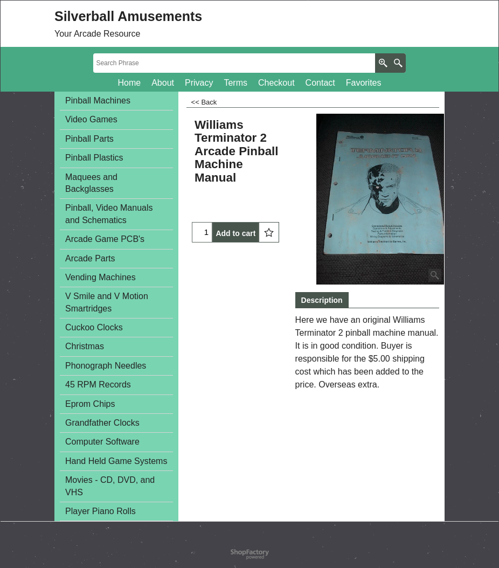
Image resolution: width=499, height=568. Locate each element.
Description (322, 300)
